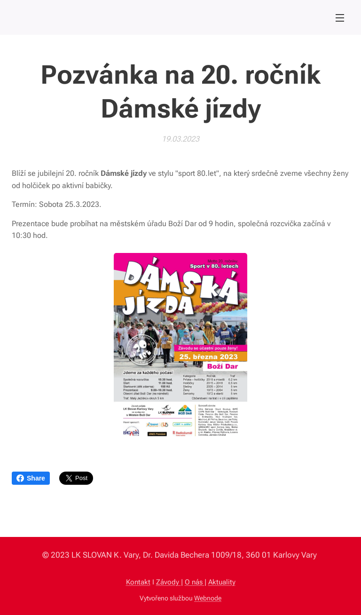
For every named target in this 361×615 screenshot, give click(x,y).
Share (30, 478)
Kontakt (138, 582)
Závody (168, 582)
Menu (340, 17)
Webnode (207, 598)
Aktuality (221, 582)
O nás (194, 582)
